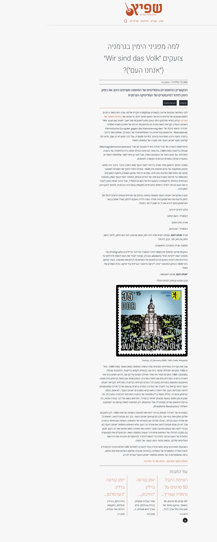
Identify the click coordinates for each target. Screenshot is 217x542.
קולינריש (99, 21)
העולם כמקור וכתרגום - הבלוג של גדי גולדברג (131, 461)
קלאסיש (148, 103)
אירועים (109, 21)
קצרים (119, 21)
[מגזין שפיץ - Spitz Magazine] (108, 9)
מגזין (126, 21)
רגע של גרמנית (135, 103)
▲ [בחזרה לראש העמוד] (150, 520)
